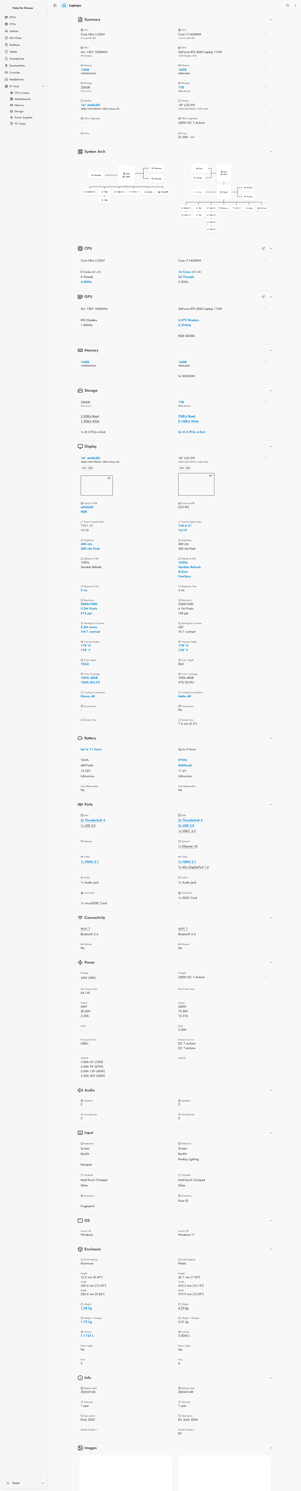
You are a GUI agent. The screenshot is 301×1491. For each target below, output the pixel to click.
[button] (126, 184)
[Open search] (287, 5)
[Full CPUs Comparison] (263, 248)
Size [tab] (84, 467)
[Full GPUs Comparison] (263, 297)
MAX (192, 137)
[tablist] (87, 468)
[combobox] (125, 36)
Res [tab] (90, 467)
